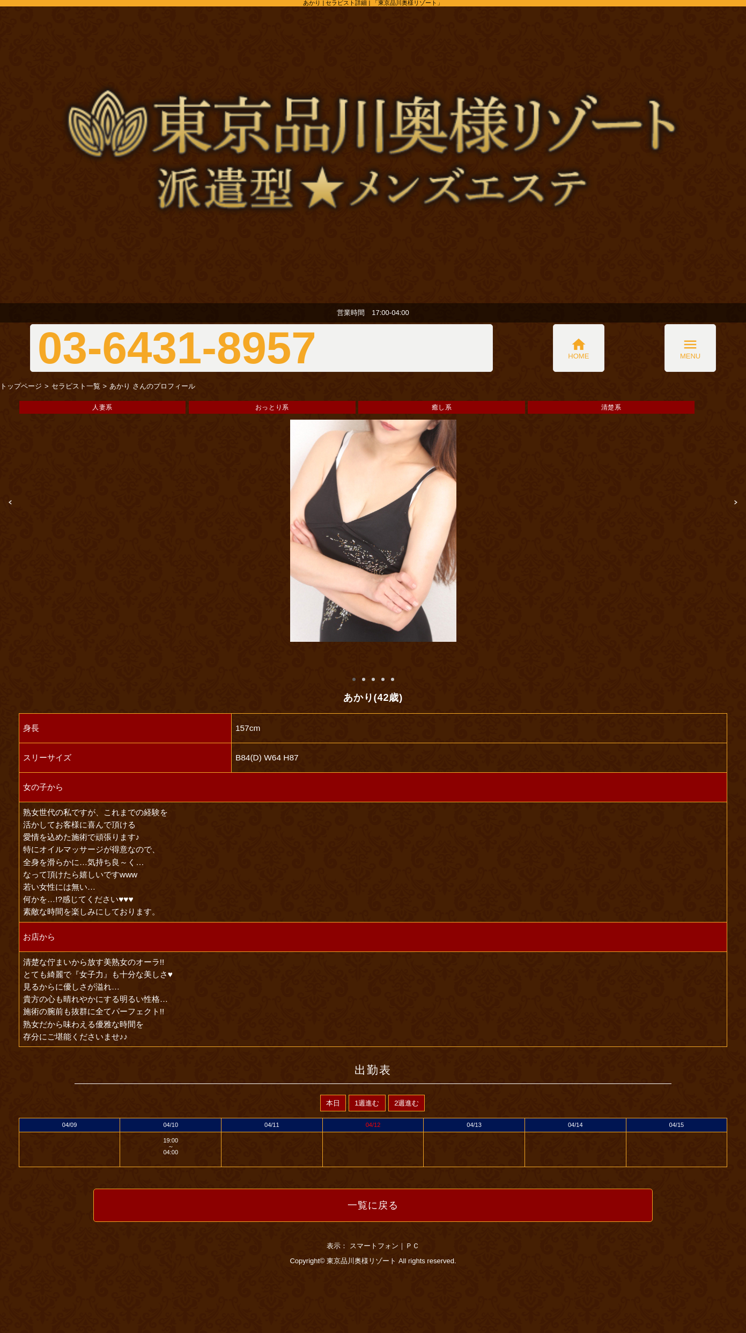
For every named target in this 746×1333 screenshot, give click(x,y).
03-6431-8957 (177, 348)
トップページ (21, 386)
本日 (333, 1103)
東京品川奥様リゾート (361, 1261)
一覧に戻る (373, 1205)
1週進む (366, 1103)
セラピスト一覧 (75, 386)
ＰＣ (412, 1246)
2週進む (406, 1103)
